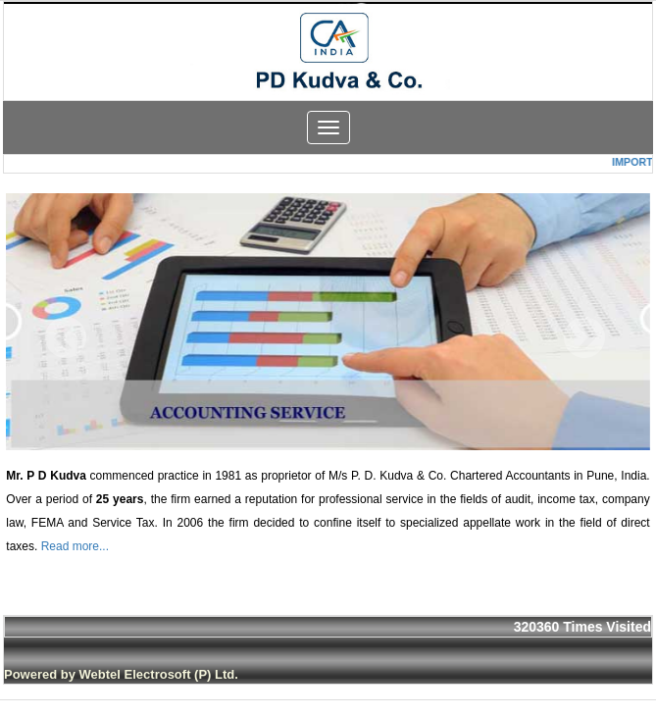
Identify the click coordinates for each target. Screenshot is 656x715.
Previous (66, 338)
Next (584, 338)
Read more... (75, 546)
